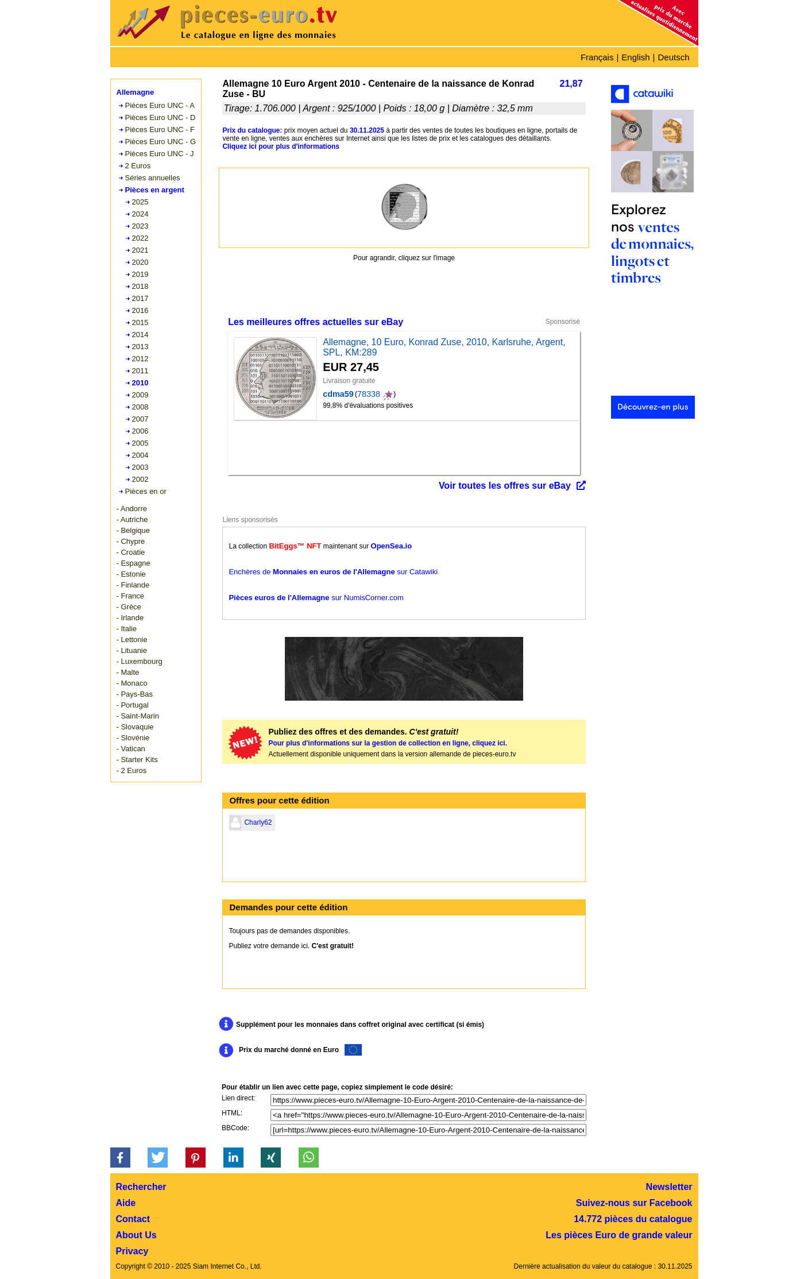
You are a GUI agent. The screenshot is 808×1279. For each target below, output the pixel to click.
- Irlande (130, 617)
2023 (140, 226)
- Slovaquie (135, 726)
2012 (140, 358)
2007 (140, 419)
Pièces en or (146, 491)
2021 (140, 250)
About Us (136, 1235)
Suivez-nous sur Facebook (634, 1203)
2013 (140, 346)
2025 (140, 202)
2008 (140, 407)
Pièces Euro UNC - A (160, 105)
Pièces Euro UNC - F (160, 129)
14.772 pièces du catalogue (633, 1219)
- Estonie (131, 574)
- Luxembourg (140, 661)
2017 (140, 298)
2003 (140, 467)
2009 (140, 395)
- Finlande (133, 585)
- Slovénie (133, 737)
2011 (140, 370)
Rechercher (141, 1187)
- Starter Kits (137, 759)
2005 (140, 443)
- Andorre (132, 508)
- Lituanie (132, 650)
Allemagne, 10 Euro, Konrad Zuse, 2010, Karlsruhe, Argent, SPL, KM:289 (444, 347)
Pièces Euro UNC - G (160, 141)
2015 (140, 322)
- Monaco (132, 683)
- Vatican (131, 748)
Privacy (132, 1251)
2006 (140, 431)
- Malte (128, 672)
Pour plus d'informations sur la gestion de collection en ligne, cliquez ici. (387, 743)
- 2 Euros (132, 770)
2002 (140, 479)
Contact (133, 1219)
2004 (140, 455)
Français (597, 57)
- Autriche (132, 519)
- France (130, 596)
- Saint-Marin (138, 716)
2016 (140, 310)
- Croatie (131, 552)
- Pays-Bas (135, 694)
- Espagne (133, 563)
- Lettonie (132, 639)
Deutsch (673, 57)
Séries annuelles (152, 177)
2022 (140, 238)
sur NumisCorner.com (316, 597)
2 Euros (138, 165)
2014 (140, 334)
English (635, 57)
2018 (140, 286)
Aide (126, 1203)
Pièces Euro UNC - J (159, 153)
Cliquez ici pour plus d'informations (280, 146)
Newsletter (669, 1187)
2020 (140, 262)
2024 (140, 214)
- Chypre (131, 541)
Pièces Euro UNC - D (160, 117)
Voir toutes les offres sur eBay (505, 485)
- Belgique (133, 530)
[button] (120, 1157)
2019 (140, 274)
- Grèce (129, 606)
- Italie (127, 628)
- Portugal (133, 705)
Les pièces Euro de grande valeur (619, 1235)
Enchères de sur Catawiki (333, 571)
